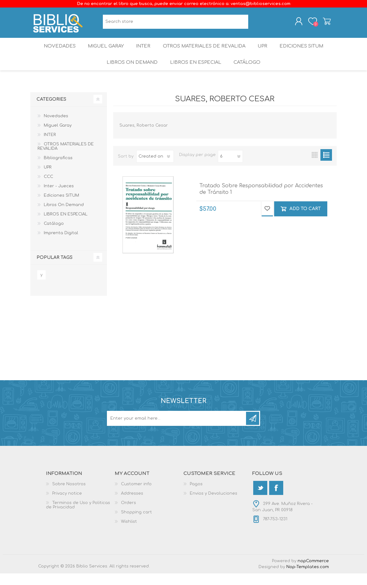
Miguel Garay (103, 51)
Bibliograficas (58, 169)
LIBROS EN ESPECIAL (194, 71)
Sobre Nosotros (69, 495)
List (326, 166)
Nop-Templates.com (307, 578)
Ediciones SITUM (305, 51)
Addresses (132, 505)
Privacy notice (67, 505)
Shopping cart (322, 23)
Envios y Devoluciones (213, 505)
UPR (264, 51)
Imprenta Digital (61, 244)
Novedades (55, 51)
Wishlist (129, 533)
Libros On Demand (130, 71)
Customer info (136, 495)
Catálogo (248, 71)
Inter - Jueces (59, 197)
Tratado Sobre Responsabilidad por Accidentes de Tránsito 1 (261, 200)
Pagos (196, 495)
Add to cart (305, 220)
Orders (128, 514)
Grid (314, 166)
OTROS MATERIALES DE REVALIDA (205, 51)
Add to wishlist (267, 220)
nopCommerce (313, 572)
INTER (143, 51)
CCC (48, 188)
